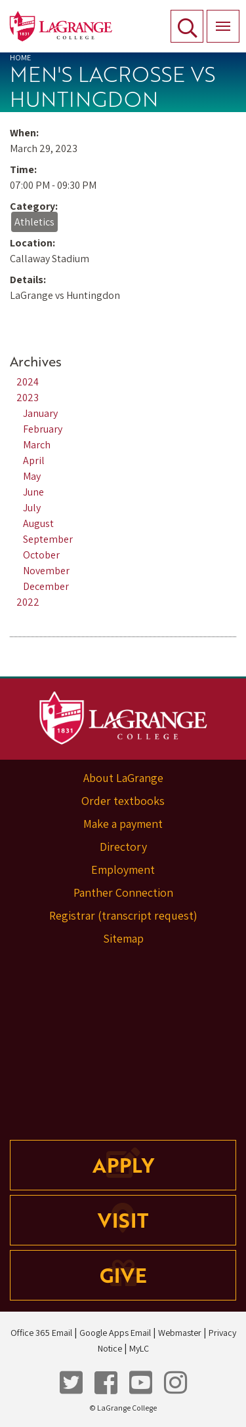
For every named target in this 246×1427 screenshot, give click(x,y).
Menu (218, 19)
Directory (123, 846)
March (37, 445)
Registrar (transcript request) (123, 915)
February (42, 429)
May (32, 476)
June (33, 492)
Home (20, 57)
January (40, 413)
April (34, 460)
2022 (27, 602)
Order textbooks (123, 800)
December (46, 586)
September (48, 539)
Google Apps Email (115, 1333)
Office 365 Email (41, 1333)
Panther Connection (123, 892)
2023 (27, 397)
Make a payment (123, 823)
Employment (123, 869)
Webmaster (179, 1333)
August (38, 523)
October (41, 555)
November (46, 570)
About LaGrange (123, 777)
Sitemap (123, 938)
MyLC (139, 1348)
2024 (27, 382)
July (32, 508)
